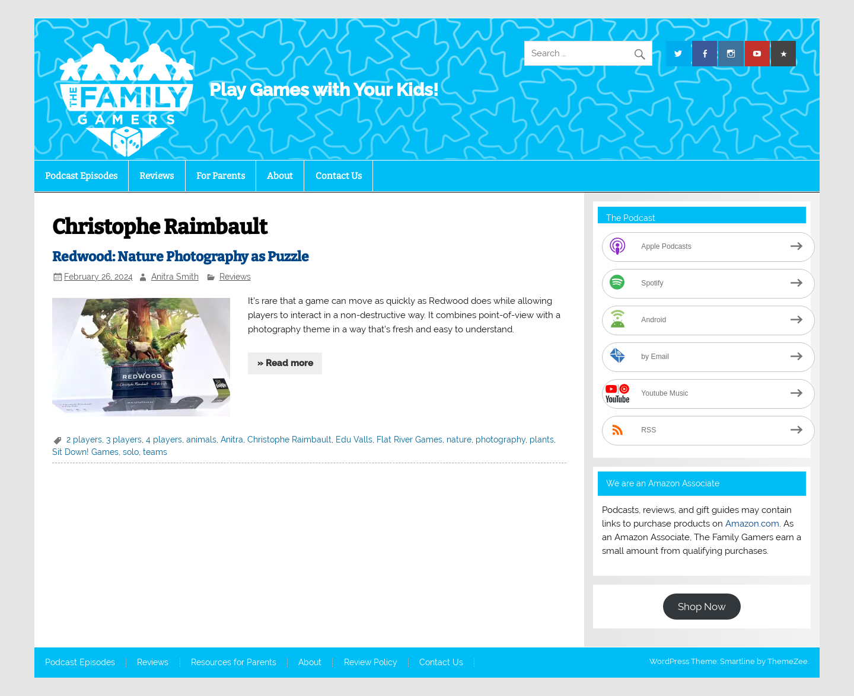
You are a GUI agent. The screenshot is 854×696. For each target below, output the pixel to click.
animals (201, 439)
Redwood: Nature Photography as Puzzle (180, 257)
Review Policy (370, 663)
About (280, 176)
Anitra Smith (175, 276)
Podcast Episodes (81, 176)
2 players (84, 439)
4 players (164, 439)
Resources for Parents (233, 663)
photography (500, 439)
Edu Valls (354, 439)
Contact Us (339, 176)
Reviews (156, 176)
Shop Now (702, 606)
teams (155, 452)
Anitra (232, 439)
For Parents (220, 176)
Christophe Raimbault (289, 439)
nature (459, 439)
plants (542, 439)
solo (131, 452)
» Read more (285, 363)
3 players (124, 439)
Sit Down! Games (85, 452)
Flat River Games (409, 439)
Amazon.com (752, 523)
